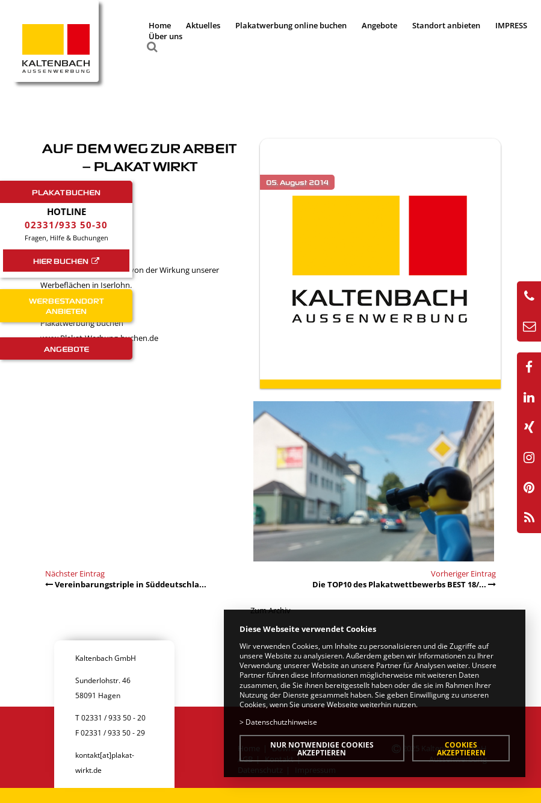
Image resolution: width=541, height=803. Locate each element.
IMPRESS (511, 25)
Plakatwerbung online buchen (291, 25)
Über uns (165, 36)
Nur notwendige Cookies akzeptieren (322, 748)
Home (160, 25)
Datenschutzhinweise (281, 721)
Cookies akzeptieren (461, 748)
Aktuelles (203, 25)
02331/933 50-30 (66, 225)
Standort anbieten (446, 25)
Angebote (379, 25)
